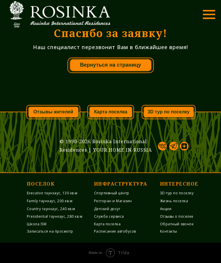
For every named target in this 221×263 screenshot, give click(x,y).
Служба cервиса (109, 216)
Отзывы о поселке (177, 216)
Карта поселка (107, 224)
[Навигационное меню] (209, 14)
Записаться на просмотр (50, 231)
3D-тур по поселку (177, 193)
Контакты (168, 231)
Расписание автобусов (115, 231)
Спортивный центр (111, 193)
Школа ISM (37, 224)
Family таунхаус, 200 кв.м (50, 200)
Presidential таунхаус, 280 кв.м (55, 216)
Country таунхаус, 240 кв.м (51, 208)
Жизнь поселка (174, 200)
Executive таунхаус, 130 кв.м (52, 193)
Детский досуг (107, 208)
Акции (166, 208)
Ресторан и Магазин (113, 200)
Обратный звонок (177, 224)
